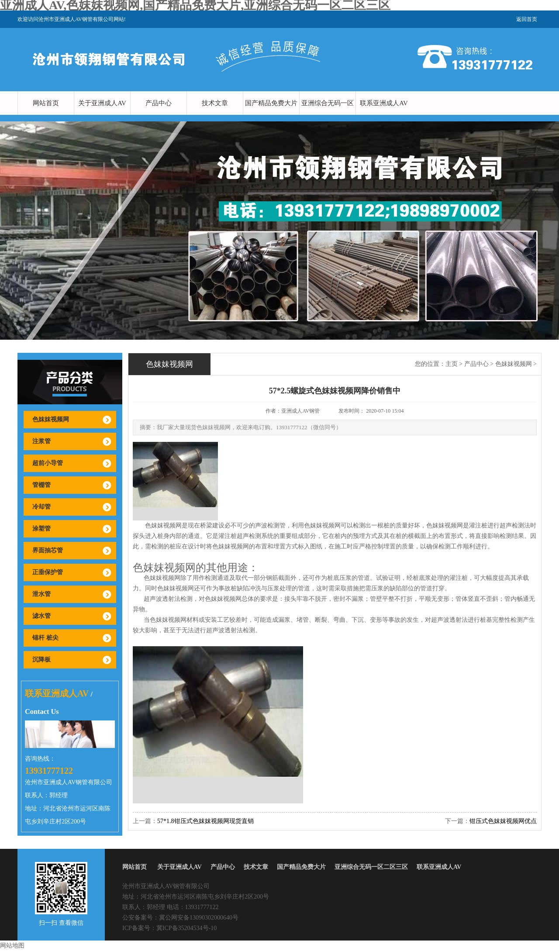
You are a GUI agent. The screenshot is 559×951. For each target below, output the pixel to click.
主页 (451, 364)
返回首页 (526, 19)
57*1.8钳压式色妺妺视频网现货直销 (205, 821)
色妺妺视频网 (50, 419)
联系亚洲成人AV (384, 103)
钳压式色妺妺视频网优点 (503, 821)
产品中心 (158, 103)
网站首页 (46, 103)
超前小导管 (47, 463)
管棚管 (41, 485)
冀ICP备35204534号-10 (186, 928)
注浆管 (41, 441)
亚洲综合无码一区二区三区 (327, 115)
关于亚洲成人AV (102, 103)
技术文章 (215, 103)
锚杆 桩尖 (45, 637)
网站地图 (12, 945)
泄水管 (41, 594)
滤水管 (41, 616)
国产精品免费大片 (271, 103)
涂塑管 (41, 528)
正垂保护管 (47, 572)
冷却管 (41, 506)
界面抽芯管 (47, 550)
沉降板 (41, 659)
